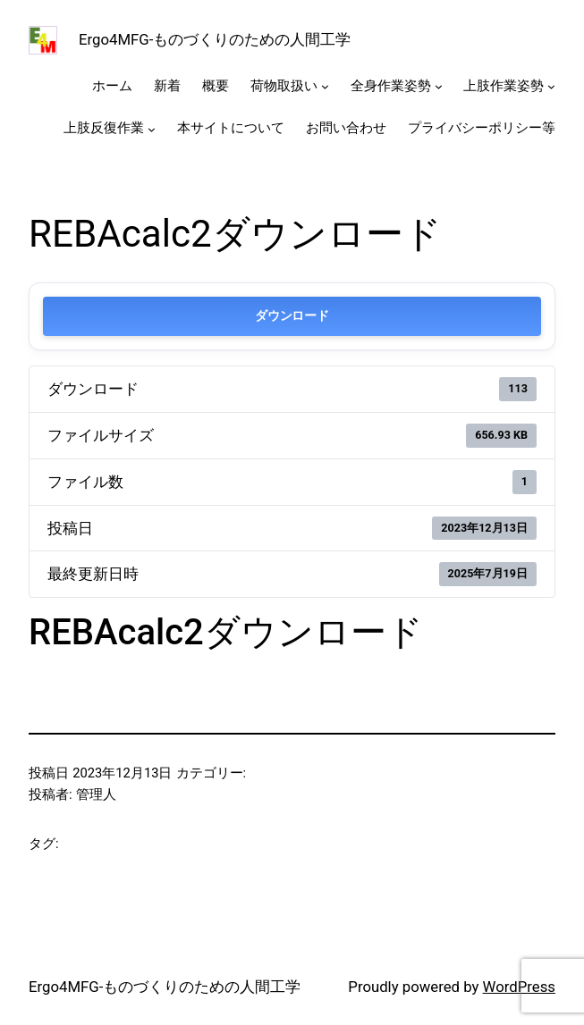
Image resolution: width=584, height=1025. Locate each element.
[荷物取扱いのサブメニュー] (325, 86)
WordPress (519, 987)
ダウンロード (291, 315)
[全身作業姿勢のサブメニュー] (439, 86)
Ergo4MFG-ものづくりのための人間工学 (215, 39)
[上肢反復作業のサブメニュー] (152, 129)
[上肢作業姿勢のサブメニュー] (551, 86)
